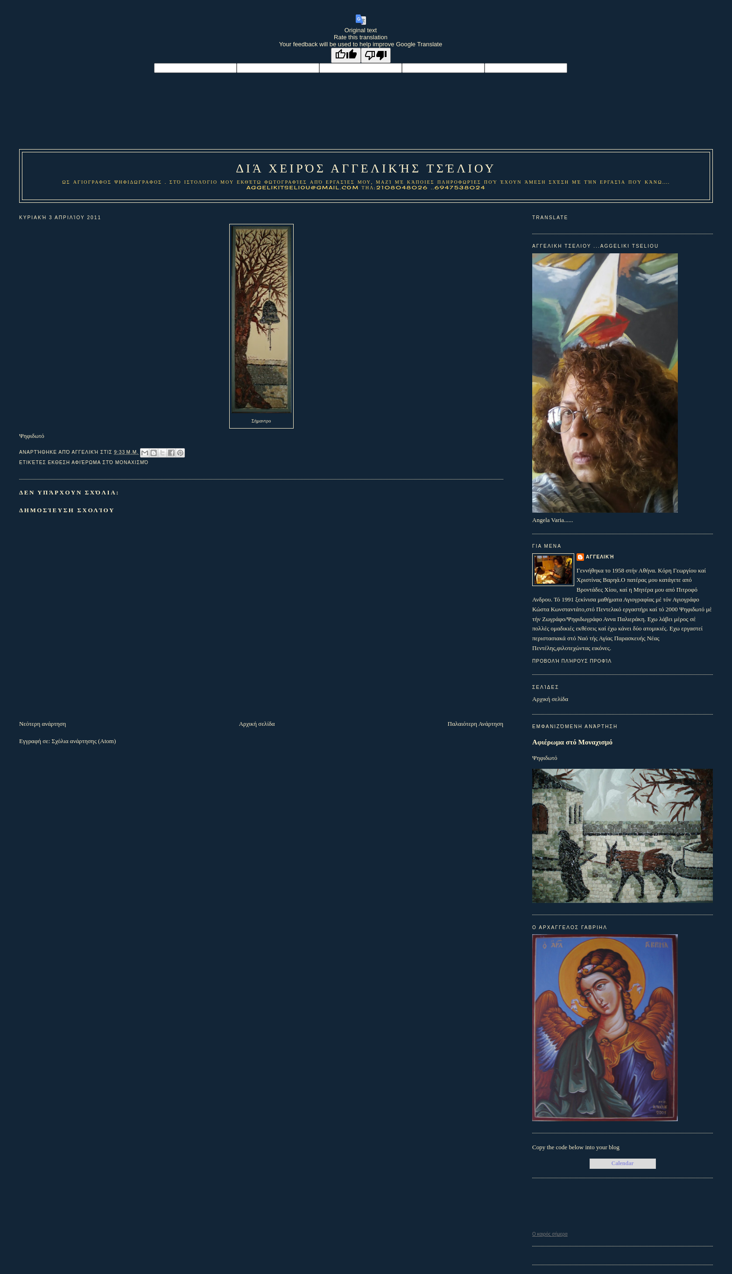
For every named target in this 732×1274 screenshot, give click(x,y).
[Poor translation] (376, 55)
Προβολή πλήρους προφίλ (572, 661)
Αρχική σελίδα (257, 723)
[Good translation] (346, 55)
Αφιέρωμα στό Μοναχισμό (572, 742)
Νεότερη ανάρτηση (42, 723)
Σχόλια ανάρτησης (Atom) (84, 740)
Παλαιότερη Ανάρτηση (475, 723)
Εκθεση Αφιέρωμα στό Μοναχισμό (98, 462)
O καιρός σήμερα (550, 1234)
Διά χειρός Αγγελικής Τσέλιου (366, 168)
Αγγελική (600, 556)
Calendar (623, 1163)
